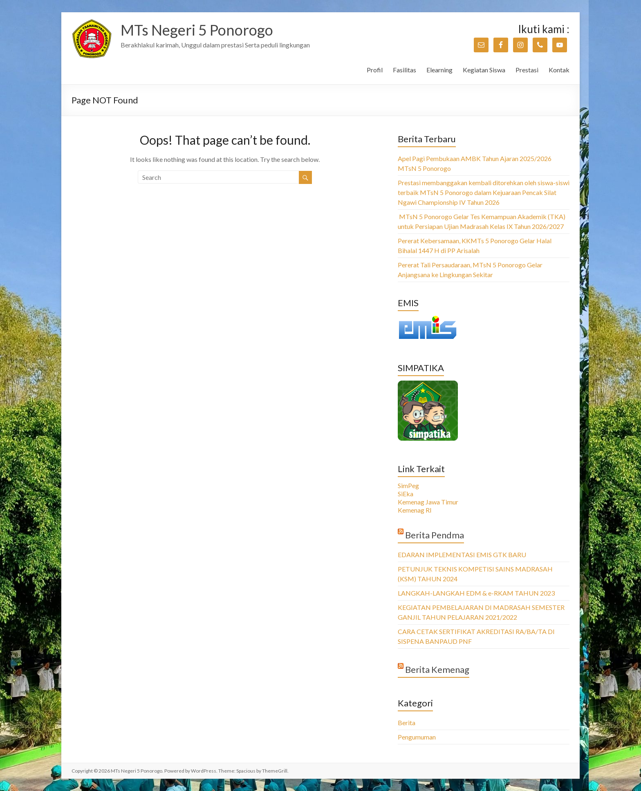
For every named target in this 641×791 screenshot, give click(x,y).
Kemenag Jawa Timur (428, 502)
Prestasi (526, 70)
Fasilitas (404, 70)
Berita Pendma (434, 534)
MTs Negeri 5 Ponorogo (197, 30)
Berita (406, 722)
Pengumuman (417, 737)
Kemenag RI (415, 510)
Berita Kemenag (437, 669)
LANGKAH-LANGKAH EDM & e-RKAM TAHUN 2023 (476, 593)
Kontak (559, 70)
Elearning (439, 70)
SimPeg (408, 485)
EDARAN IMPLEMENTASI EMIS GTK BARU (462, 554)
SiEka (405, 493)
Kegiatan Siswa (484, 70)
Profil (375, 70)
